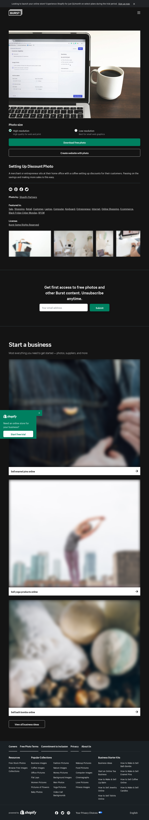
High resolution (21, 130)
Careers (13, 746)
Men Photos (58, 782)
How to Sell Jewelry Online (107, 789)
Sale (11, 208)
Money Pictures (60, 772)
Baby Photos (36, 791)
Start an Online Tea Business (107, 772)
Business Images (39, 762)
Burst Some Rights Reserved (24, 224)
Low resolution (86, 130)
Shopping (19, 208)
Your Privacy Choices (89, 812)
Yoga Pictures (59, 787)
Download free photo (74, 142)
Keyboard (70, 208)
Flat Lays (35, 777)
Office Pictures (38, 772)
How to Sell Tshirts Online (107, 797)
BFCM (41, 212)
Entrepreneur (84, 208)
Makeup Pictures (83, 762)
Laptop (48, 208)
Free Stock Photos (17, 762)
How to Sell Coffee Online (129, 780)
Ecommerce (126, 208)
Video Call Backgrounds (59, 793)
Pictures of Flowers (40, 787)
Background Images (62, 777)
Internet (96, 208)
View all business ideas (27, 724)
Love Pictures (82, 782)
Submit (99, 307)
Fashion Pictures (61, 762)
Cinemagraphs (82, 777)
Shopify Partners (28, 197)
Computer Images (84, 772)
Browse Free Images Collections (18, 769)
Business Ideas (105, 762)
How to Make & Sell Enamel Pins (129, 772)
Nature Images (60, 767)
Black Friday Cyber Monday (23, 212)
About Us (86, 746)
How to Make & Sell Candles (129, 789)
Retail (29, 208)
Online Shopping (110, 208)
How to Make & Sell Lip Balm (107, 780)
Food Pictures (82, 767)
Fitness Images (83, 787)
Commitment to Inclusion (54, 746)
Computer (58, 208)
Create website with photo (75, 153)
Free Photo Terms (29, 746)
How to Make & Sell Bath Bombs (129, 764)
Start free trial (18, 434)
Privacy (75, 746)
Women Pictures (38, 782)
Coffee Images (38, 767)
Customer (38, 208)
